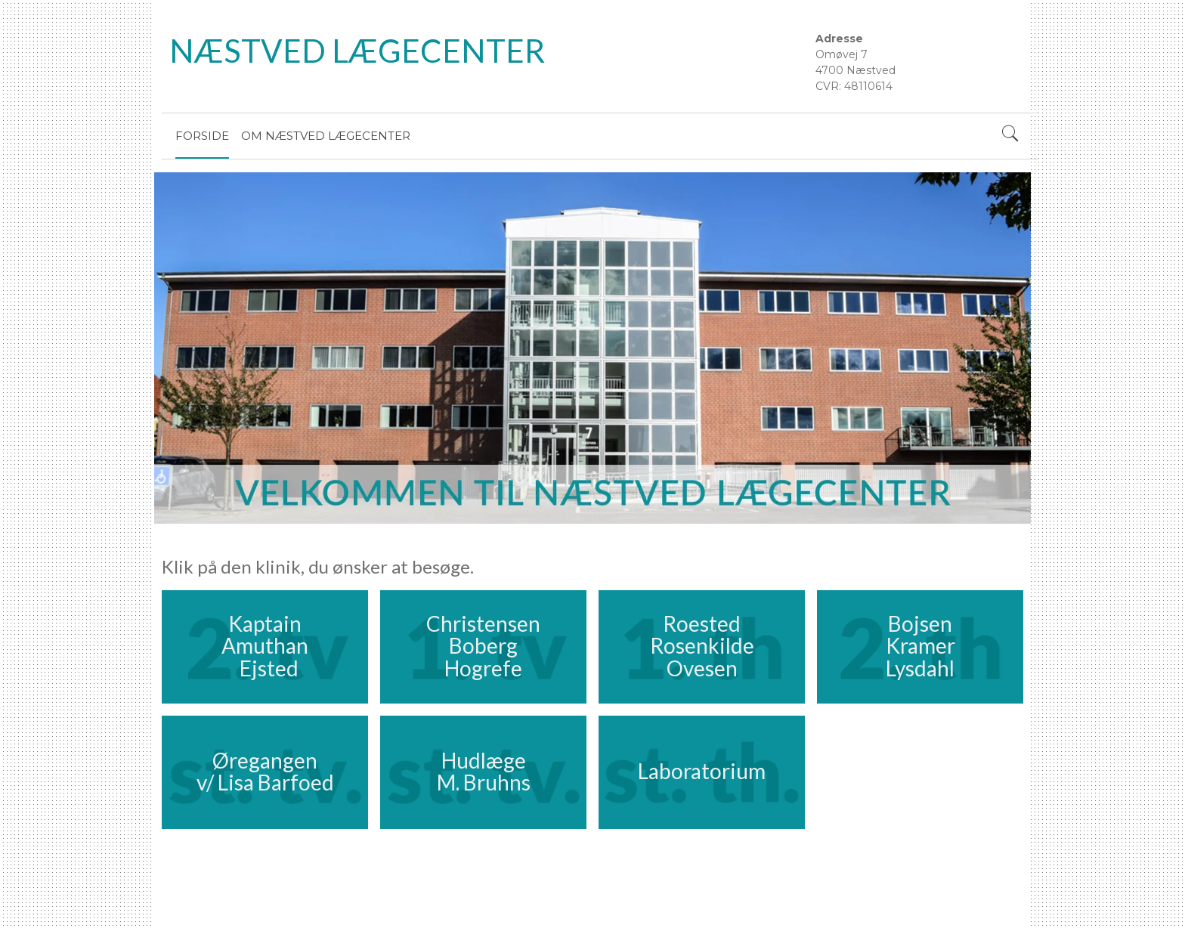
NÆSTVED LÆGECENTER (357, 51)
